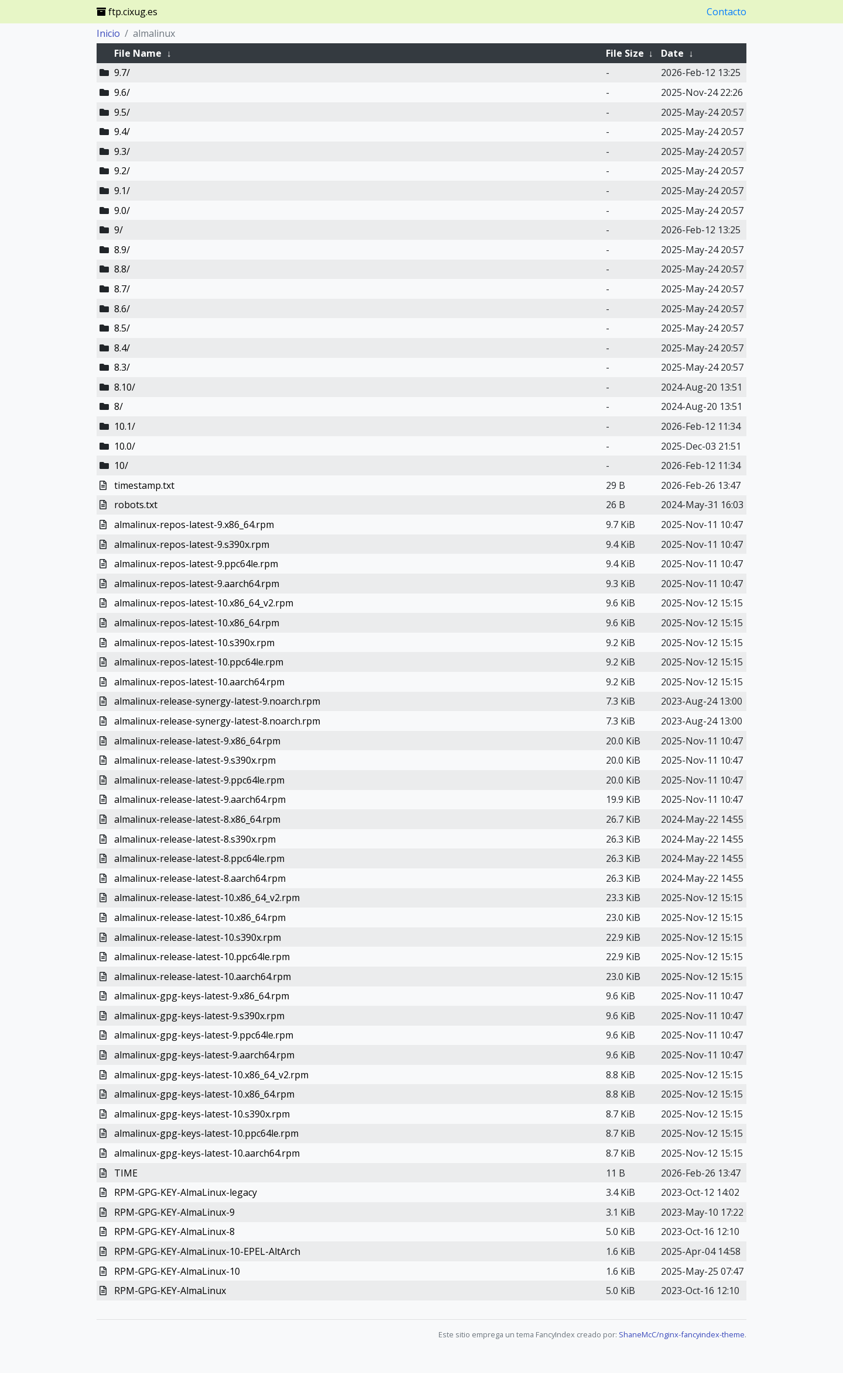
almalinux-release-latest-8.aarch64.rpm (200, 878)
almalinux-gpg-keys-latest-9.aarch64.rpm (204, 1054)
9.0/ (122, 210)
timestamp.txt (144, 485)
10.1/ (124, 426)
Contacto (726, 11)
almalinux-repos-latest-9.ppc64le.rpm (196, 563)
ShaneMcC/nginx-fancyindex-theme (682, 1334)
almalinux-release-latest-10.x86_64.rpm (200, 917)
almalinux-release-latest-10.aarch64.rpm (202, 976)
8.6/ (122, 308)
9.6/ (122, 92)
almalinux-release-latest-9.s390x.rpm (195, 760)
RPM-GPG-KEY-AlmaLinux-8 (174, 1231)
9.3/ (122, 151)
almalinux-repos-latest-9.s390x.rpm (191, 544)
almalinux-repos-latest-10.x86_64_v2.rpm (203, 602)
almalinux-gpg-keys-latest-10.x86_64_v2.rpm (211, 1074)
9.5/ (122, 112)
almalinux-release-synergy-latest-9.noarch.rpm (217, 701)
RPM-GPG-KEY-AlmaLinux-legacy (185, 1192)
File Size (625, 53)
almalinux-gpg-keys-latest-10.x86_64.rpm (204, 1094)
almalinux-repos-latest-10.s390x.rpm (194, 642)
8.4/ (122, 347)
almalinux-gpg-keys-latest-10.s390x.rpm (202, 1114)
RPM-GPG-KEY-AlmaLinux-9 (174, 1212)
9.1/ (122, 190)
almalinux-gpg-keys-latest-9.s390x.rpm (199, 1015)
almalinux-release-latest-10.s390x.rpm (197, 937)
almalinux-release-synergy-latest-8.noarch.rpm (217, 721)
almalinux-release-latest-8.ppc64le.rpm (199, 858)
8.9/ (122, 249)
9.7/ (122, 72)
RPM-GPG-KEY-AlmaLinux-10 (177, 1271)
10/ (121, 465)
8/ (118, 406)
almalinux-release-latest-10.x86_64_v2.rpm (207, 897)
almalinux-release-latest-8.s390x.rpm (195, 839)
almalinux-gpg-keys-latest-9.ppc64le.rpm (203, 1035)
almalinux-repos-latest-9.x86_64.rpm (194, 524)
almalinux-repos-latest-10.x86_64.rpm (196, 622)
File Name (138, 53)
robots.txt (135, 504)
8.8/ (122, 269)
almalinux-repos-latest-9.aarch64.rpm (196, 583)
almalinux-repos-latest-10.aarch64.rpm (199, 681)
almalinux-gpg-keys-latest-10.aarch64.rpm (207, 1153)
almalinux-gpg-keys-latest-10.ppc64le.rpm (206, 1133)
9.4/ (122, 131)
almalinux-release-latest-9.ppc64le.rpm (199, 780)
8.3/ (122, 367)
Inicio (108, 33)
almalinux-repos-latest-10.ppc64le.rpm (198, 662)
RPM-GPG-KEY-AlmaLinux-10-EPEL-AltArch (207, 1251)
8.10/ (124, 387)
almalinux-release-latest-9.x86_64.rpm (197, 740)
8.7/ (122, 288)
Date (672, 53)
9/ (118, 229)
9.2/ (122, 170)
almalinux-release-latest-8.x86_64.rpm (197, 819)
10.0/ (124, 446)
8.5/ (122, 328)
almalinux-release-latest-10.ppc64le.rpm (202, 956)
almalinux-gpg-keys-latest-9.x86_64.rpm (201, 995)
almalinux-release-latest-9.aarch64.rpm (200, 799)
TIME (126, 1173)
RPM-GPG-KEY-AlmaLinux (170, 1290)
